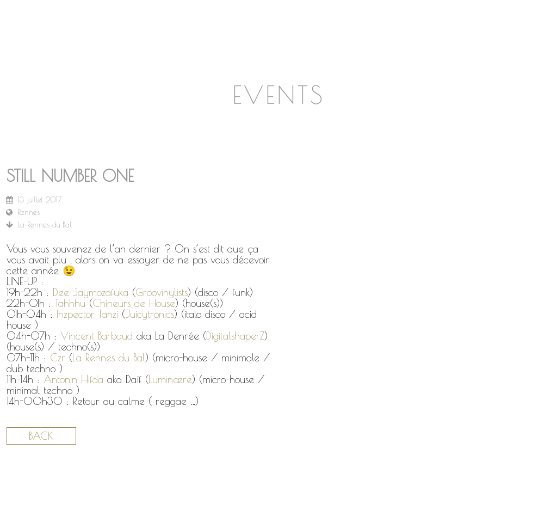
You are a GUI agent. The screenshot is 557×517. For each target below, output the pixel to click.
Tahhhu (70, 303)
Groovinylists (161, 292)
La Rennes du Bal (108, 358)
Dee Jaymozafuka (90, 292)
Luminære (170, 379)
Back (41, 436)
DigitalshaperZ (235, 336)
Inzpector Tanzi (87, 314)
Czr (57, 358)
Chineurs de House (133, 303)
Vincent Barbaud (96, 336)
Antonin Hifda (73, 379)
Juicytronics (149, 314)
